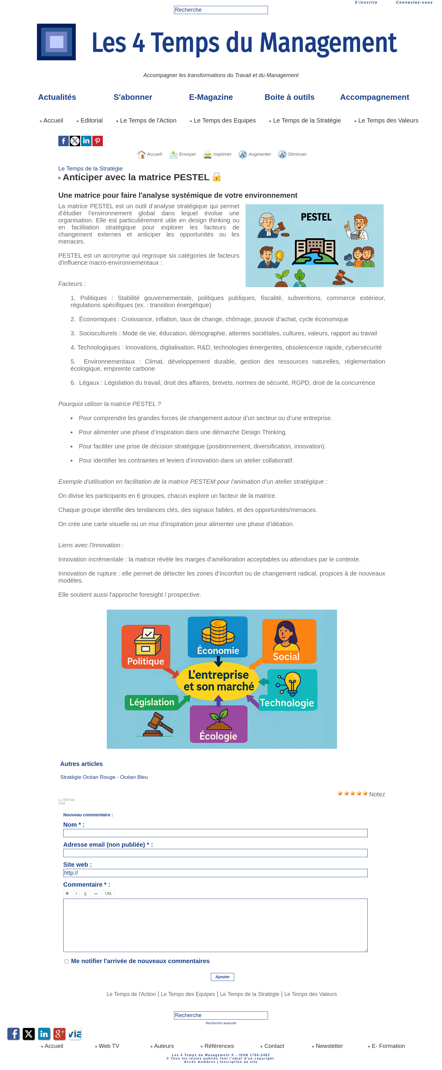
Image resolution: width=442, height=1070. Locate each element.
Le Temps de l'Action (145, 120)
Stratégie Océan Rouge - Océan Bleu (106, 777)
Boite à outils (290, 97)
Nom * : (74, 824)
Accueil (51, 120)
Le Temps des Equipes (222, 120)
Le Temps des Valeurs (386, 120)
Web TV (106, 1045)
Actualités (57, 97)
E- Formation (386, 1045)
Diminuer (305, 153)
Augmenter (260, 153)
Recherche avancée (221, 1022)
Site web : (77, 864)
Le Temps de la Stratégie (304, 120)
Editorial (89, 120)
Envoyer (174, 153)
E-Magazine (211, 97)
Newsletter (327, 1045)
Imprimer (215, 153)
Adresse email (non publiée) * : (108, 844)
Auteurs (161, 1045)
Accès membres (201, 1061)
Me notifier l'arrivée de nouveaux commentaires (140, 961)
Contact (272, 1045)
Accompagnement (374, 97)
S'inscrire (366, 2)
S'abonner (133, 97)
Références (217, 1045)
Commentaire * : (86, 884)
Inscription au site (237, 1061)
